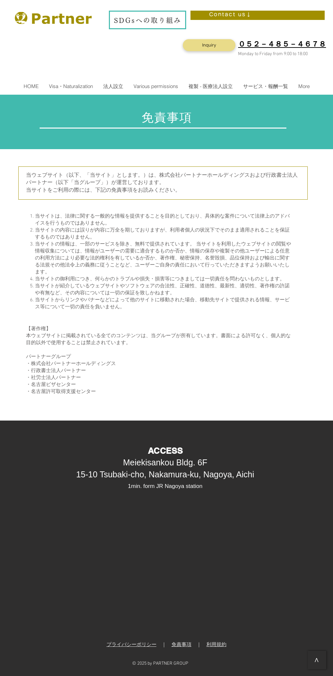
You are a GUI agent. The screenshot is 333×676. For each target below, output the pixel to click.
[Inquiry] (209, 45)
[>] (317, 660)
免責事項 (181, 645)
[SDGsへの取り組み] (147, 20)
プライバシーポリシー (132, 645)
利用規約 (216, 645)
